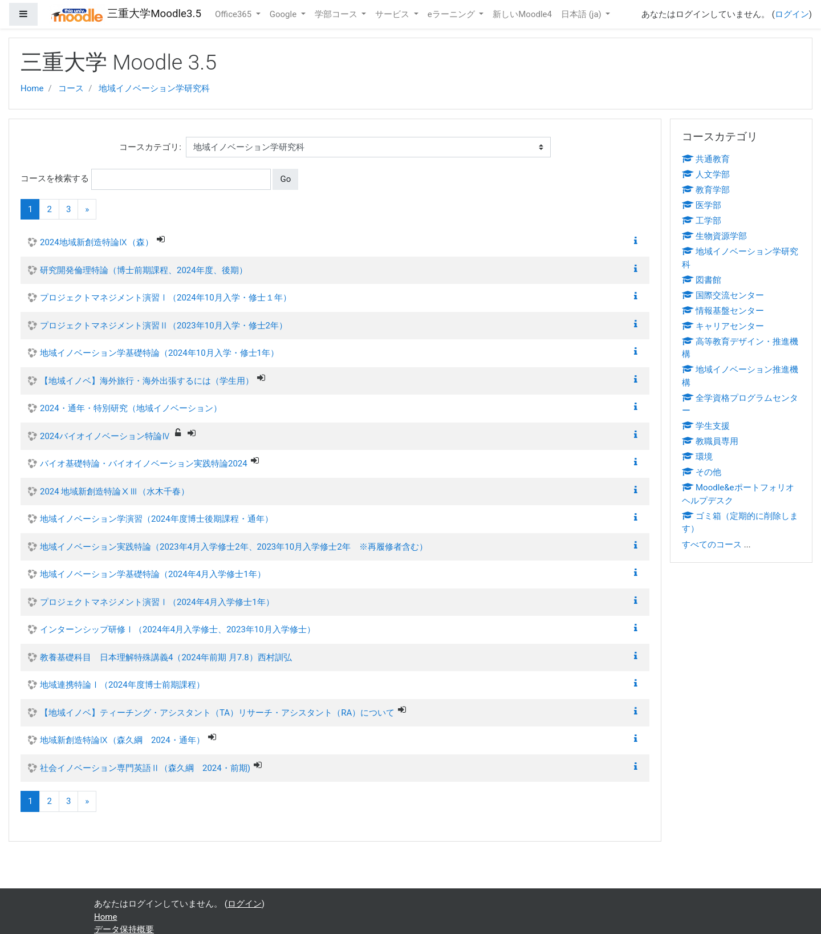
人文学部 (706, 174)
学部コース (337, 14)
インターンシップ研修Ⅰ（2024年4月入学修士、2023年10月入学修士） (177, 629)
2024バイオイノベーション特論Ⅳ (105, 436)
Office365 (234, 14)
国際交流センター (723, 295)
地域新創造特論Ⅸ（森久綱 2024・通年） (122, 740)
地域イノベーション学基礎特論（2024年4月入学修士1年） (153, 574)
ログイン (792, 14)
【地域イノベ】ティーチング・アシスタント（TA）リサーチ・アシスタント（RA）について (217, 713)
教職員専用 (710, 441)
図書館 (701, 280)
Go (285, 179)
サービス (393, 14)
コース (71, 88)
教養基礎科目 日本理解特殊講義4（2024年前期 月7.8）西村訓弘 (166, 657)
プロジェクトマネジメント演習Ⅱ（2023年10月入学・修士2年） (163, 325)
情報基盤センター (723, 311)
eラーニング (452, 14)
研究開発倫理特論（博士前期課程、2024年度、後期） (143, 270)
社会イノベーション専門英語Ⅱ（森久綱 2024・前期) (145, 768)
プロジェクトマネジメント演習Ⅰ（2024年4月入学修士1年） (157, 602)
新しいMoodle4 (522, 14)
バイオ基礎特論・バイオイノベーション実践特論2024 (143, 463)
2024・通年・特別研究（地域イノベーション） (131, 408)
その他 (701, 472)
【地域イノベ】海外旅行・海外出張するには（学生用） (147, 381)
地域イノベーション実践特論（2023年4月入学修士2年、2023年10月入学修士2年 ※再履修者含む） (234, 547)
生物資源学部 (714, 236)
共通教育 (706, 159)
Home (32, 88)
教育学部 (706, 190)
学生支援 (706, 426)
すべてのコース (712, 544)
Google (284, 14)
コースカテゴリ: (150, 147)
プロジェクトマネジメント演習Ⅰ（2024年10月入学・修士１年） (165, 298)
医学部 (701, 205)
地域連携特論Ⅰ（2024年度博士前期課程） (122, 685)
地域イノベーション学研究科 (154, 88)
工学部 (701, 221)
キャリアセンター (723, 326)
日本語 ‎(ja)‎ (582, 14)
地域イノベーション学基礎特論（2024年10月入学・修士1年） (159, 353)
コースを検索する (55, 178)
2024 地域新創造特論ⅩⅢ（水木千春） (114, 491)
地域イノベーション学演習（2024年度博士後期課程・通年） (156, 519)
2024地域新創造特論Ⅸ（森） (96, 242)
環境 (697, 457)
